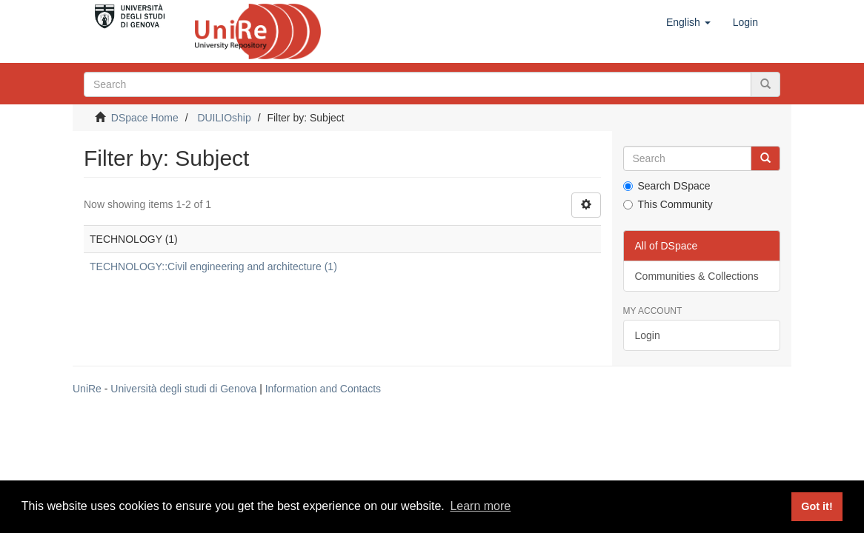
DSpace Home (145, 118)
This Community (668, 204)
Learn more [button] (480, 506)
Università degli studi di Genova (183, 389)
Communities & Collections (697, 276)
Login (647, 335)
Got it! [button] (816, 506)
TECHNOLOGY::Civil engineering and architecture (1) (213, 266)
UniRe (87, 389)
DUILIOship (223, 118)
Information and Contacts (323, 389)
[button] (688, 22)
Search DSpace (667, 186)
